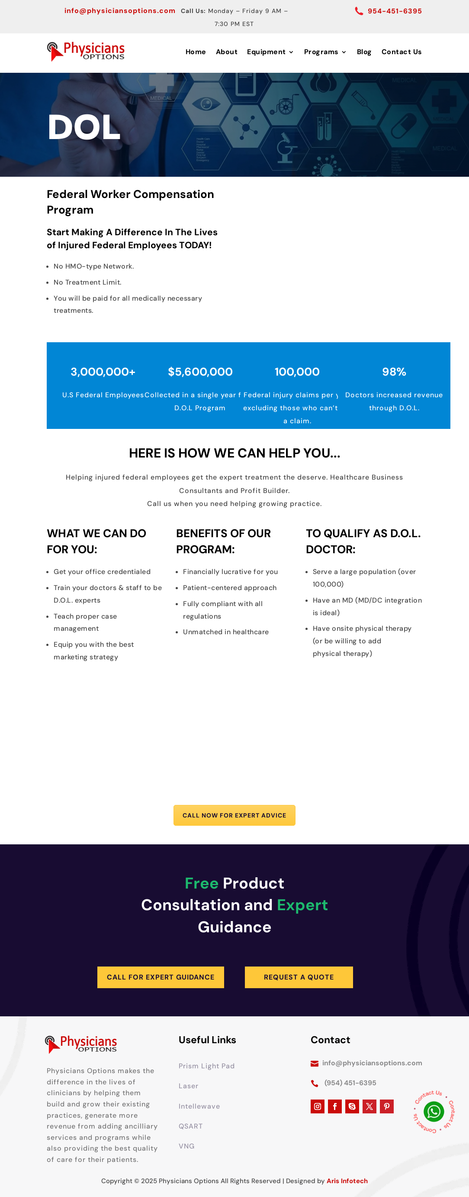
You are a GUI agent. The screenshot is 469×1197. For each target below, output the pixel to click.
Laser (189, 1085)
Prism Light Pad (207, 1065)
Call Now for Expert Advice (234, 815)
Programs (321, 51)
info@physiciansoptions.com (120, 10)
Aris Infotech (347, 1181)
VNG (187, 1146)
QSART (191, 1126)
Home (196, 51)
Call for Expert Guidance (161, 977)
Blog (364, 51)
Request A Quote (299, 977)
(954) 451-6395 (350, 1082)
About (227, 51)
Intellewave (199, 1106)
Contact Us (402, 51)
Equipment (266, 51)
